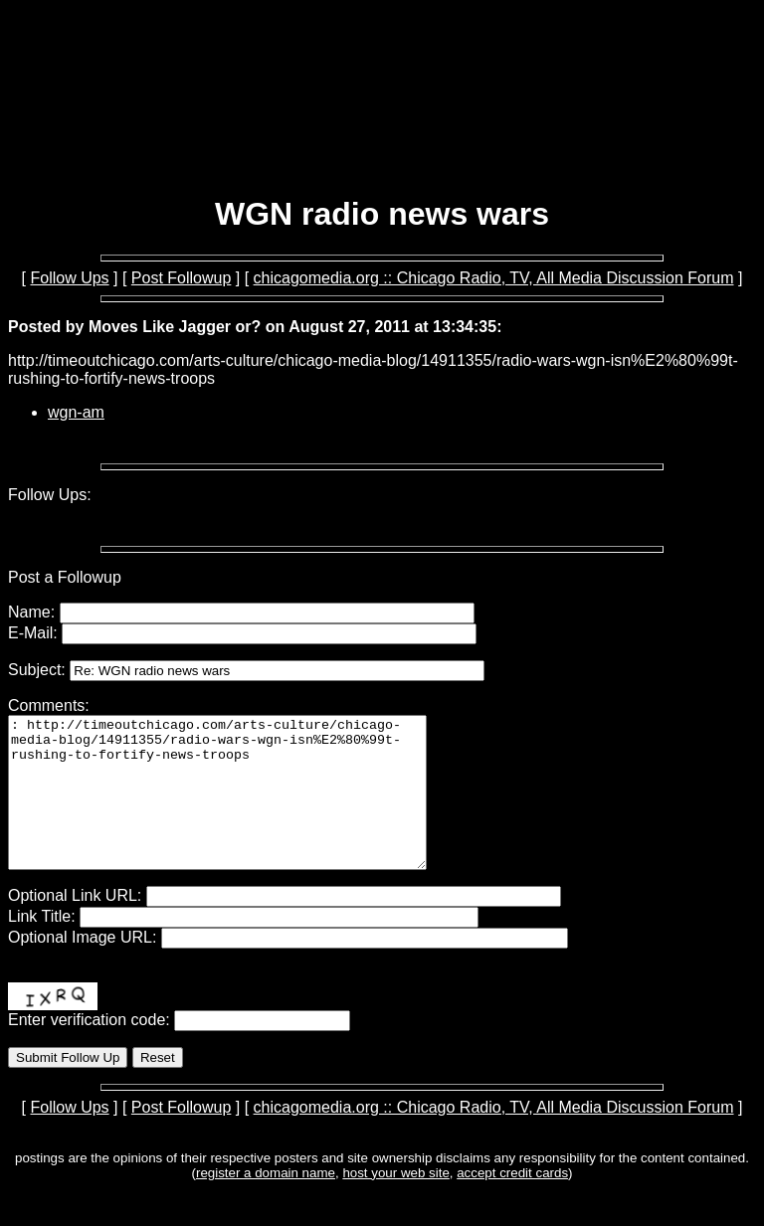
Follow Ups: (50, 494)
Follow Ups (69, 277)
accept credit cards (512, 1202)
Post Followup (181, 277)
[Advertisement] (382, 127)
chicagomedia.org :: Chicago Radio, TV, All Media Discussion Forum (494, 277)
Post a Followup (64, 577)
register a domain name (265, 1202)
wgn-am (76, 412)
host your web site (395, 1202)
